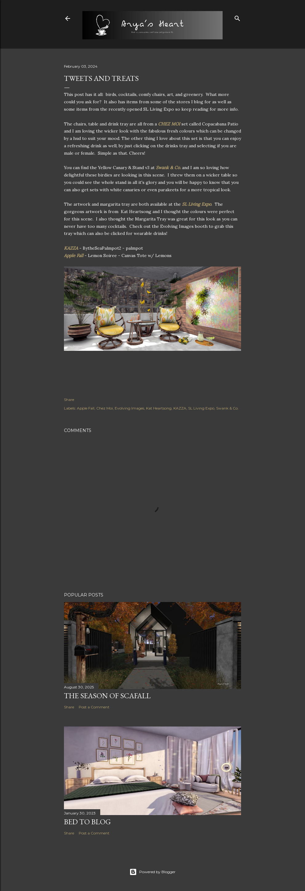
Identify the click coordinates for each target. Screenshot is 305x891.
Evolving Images (129, 408)
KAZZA (71, 248)
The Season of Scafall (107, 695)
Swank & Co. (168, 167)
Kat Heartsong (159, 408)
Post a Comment (94, 707)
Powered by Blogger (152, 872)
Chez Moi (104, 408)
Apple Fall (73, 255)
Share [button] (69, 399)
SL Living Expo (196, 204)
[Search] (237, 17)
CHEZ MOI (169, 124)
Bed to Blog (87, 821)
